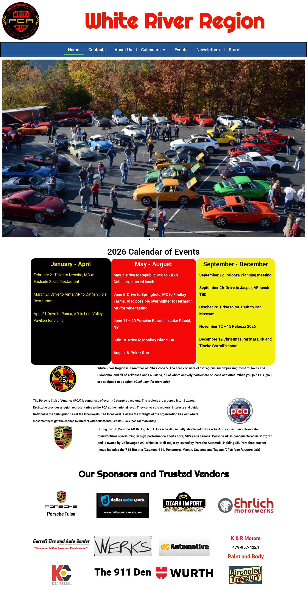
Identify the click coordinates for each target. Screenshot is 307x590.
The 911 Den (122, 572)
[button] (6, 148)
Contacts (97, 49)
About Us (123, 49)
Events (181, 49)
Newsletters (208, 49)
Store (234, 49)
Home (73, 49)
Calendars (153, 49)
